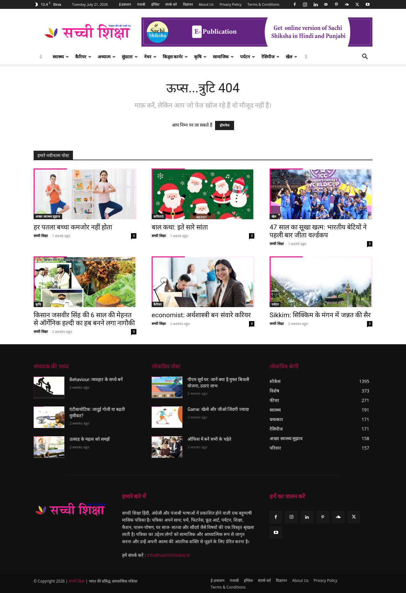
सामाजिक (223, 57)
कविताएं (159, 216)
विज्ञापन (188, 4)
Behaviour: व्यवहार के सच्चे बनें (96, 379)
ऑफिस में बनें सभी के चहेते (209, 439)
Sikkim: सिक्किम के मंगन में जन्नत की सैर (320, 315)
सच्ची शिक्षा (41, 235)
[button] (364, 57)
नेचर (150, 57)
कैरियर (83, 57)
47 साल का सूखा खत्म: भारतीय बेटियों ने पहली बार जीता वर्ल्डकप (318, 231)
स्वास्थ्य (61, 57)
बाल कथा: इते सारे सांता (180, 227)
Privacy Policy (230, 4)
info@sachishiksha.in (168, 555)
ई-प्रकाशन (125, 4)
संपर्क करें (171, 4)
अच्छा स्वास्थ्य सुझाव (48, 216)
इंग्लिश (155, 4)
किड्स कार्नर (175, 57)
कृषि (200, 57)
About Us (206, 4)
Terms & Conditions (263, 4)
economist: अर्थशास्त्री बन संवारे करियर (201, 315)
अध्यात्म (106, 57)
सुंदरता (130, 57)
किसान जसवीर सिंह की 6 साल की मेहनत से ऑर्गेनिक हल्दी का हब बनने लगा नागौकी (84, 319)
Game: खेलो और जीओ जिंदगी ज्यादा (218, 409)
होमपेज (224, 125)
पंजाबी (141, 4)
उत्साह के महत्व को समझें (89, 439)
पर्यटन (247, 57)
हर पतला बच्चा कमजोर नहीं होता (73, 227)
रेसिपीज (270, 57)
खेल (291, 57)
